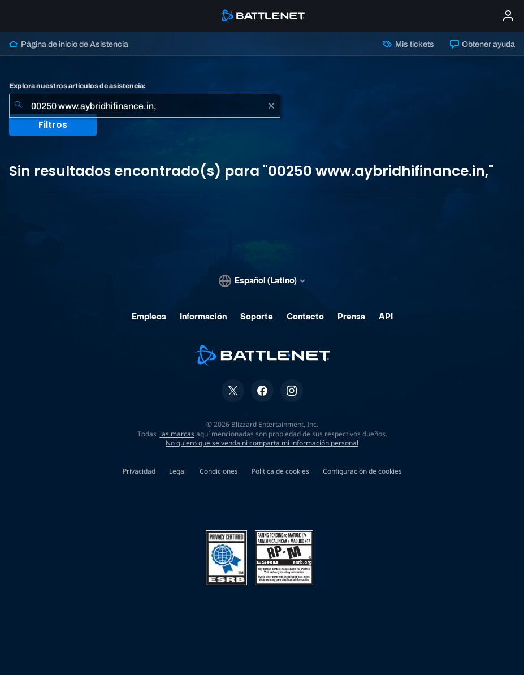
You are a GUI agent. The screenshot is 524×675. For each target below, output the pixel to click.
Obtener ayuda (482, 44)
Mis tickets (408, 44)
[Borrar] (271, 106)
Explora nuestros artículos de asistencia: (77, 86)
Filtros (52, 124)
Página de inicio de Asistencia (68, 44)
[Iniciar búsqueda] (18, 106)
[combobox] (144, 106)
